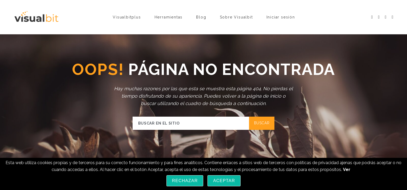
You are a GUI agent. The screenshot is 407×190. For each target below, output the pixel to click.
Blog (201, 17)
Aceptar (224, 180)
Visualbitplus (127, 17)
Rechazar (185, 180)
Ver (346, 169)
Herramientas (169, 17)
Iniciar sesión (280, 17)
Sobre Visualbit (236, 17)
